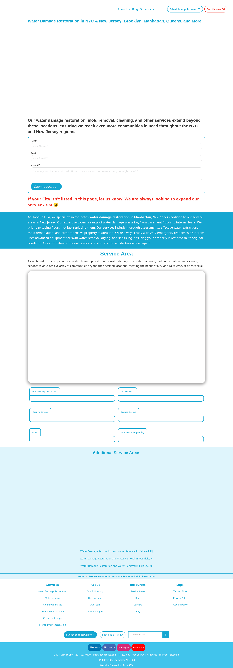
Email (33, 153)
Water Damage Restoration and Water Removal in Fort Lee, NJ (116, 566)
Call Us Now (216, 9)
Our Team (95, 604)
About (95, 584)
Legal (180, 584)
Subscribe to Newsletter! (80, 634)
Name (33, 141)
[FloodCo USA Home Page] (24, 9)
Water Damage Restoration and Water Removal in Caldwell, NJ (116, 551)
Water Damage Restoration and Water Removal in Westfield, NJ (116, 558)
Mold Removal (52, 598)
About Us (124, 9)
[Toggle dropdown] (153, 9)
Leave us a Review (112, 634)
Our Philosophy (95, 591)
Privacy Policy (180, 598)
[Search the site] (165, 634)
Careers (138, 604)
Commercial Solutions (52, 611)
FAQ (138, 611)
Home (81, 576)
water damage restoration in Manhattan (120, 217)
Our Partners (95, 598)
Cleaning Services (52, 604)
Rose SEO (128, 665)
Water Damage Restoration (52, 591)
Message (35, 165)
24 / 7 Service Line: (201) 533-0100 (72, 654)
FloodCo (37, 217)
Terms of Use (180, 591)
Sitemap (174, 654)
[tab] (44, 391)
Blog (135, 9)
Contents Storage (52, 618)
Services (145, 9)
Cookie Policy (180, 604)
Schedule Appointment (185, 9)
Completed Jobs (95, 611)
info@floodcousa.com (105, 654)
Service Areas (138, 591)
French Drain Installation (52, 624)
